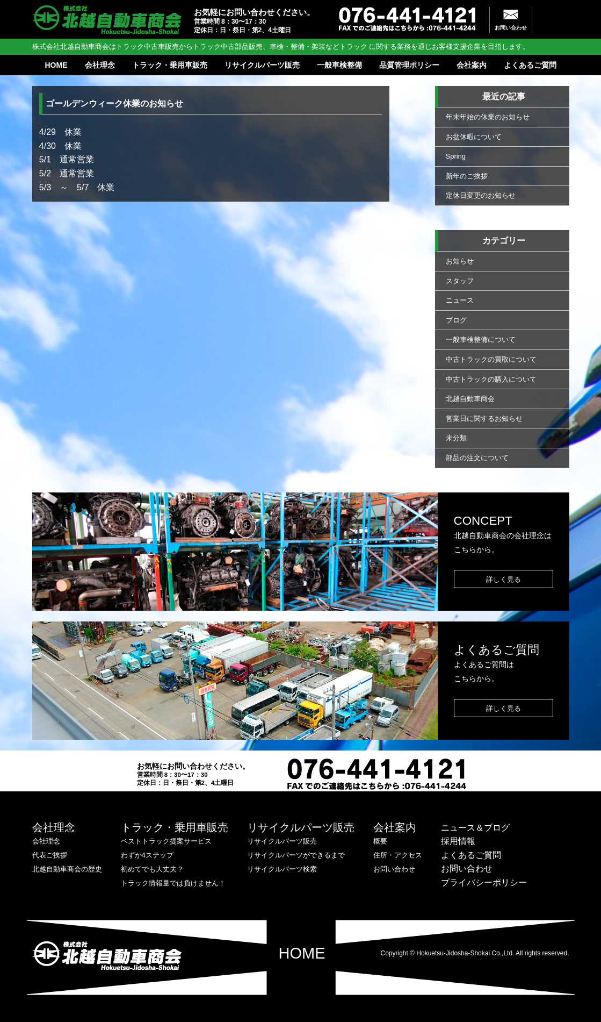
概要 (380, 841)
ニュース (460, 300)
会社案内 (472, 65)
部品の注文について (477, 458)
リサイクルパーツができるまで (296, 855)
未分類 (456, 438)
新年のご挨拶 (467, 176)
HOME (56, 65)
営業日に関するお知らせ (484, 418)
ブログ (456, 320)
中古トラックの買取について (491, 359)
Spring (456, 156)
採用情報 (458, 841)
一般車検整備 (339, 65)
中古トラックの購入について (491, 379)
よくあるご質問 (530, 65)
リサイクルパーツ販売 (262, 65)
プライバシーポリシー (484, 882)
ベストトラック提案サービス (166, 841)
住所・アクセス (397, 855)
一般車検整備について (481, 339)
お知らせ (460, 261)
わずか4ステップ (147, 855)
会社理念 (100, 65)
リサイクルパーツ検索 (282, 869)
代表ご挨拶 (49, 855)
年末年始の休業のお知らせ (488, 117)
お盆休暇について (474, 137)
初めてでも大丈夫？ (152, 869)
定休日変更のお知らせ (481, 195)
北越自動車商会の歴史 (67, 869)
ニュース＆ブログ (475, 827)
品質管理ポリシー (409, 65)
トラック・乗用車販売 (169, 65)
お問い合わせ (511, 28)
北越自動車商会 (470, 399)
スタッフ (460, 281)
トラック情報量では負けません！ (173, 883)
